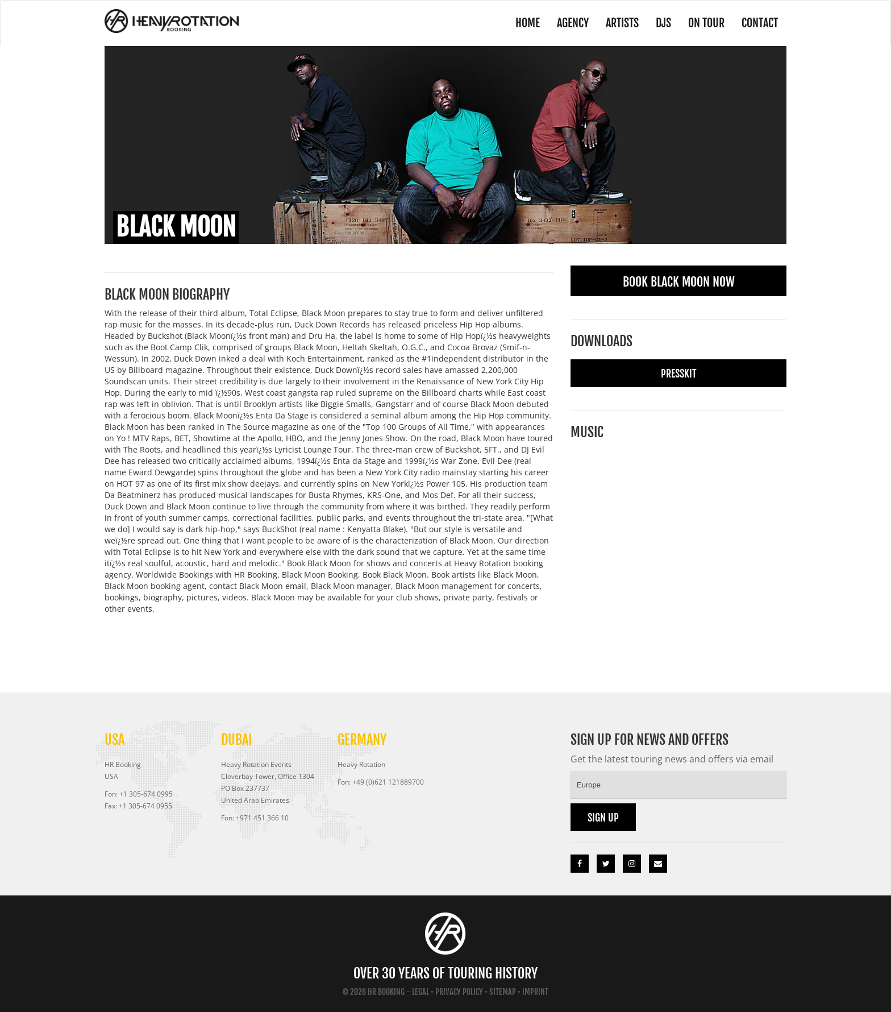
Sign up (603, 817)
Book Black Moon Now (679, 281)
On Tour (706, 23)
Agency (573, 23)
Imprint (535, 992)
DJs (663, 23)
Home (527, 23)
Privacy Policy (459, 992)
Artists (622, 23)
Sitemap (502, 992)
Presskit (679, 373)
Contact (760, 23)
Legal (420, 992)
